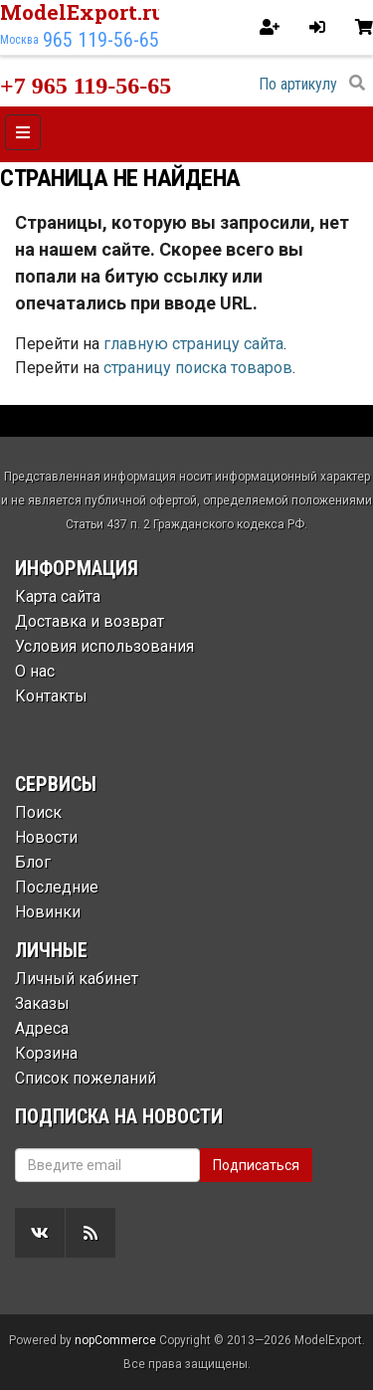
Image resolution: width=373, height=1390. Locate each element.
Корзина (46, 1053)
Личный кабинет (76, 978)
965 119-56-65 (101, 40)
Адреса (42, 1028)
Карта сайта (57, 596)
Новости (46, 837)
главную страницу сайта (193, 343)
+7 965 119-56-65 (85, 86)
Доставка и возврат (89, 621)
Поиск (38, 812)
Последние (56, 887)
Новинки (48, 911)
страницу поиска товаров (197, 367)
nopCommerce (115, 1340)
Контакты (51, 696)
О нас (35, 671)
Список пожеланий (85, 1078)
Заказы (42, 1003)
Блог (33, 862)
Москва (19, 40)
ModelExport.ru (82, 12)
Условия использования (104, 646)
